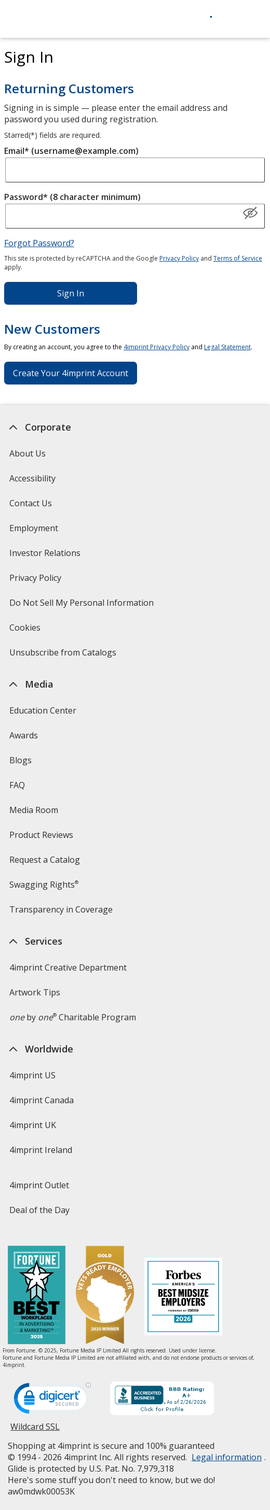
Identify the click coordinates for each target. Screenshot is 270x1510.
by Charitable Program (72, 1017)
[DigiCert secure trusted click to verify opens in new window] (52, 1401)
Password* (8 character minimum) (72, 197)
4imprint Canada (41, 1100)
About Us (27, 453)
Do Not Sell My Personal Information (82, 606)
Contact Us (30, 503)
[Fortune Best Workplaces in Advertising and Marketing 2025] (37, 1296)
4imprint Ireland (40, 1150)
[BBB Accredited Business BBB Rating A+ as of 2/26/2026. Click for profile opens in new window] (162, 1399)
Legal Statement (227, 347)
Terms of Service (237, 258)
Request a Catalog (44, 859)
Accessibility (32, 478)
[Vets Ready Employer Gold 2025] (105, 1296)
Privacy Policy (179, 258)
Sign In (70, 293)
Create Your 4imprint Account (70, 373)
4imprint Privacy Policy (157, 347)
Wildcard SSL (35, 1430)
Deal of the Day (39, 1210)
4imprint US (32, 1075)
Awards (23, 735)
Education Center (42, 710)
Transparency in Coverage (62, 913)
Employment (33, 528)
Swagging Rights (43, 884)
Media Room (33, 810)
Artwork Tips (34, 992)
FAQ (17, 785)
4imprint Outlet (39, 1185)
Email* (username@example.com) (71, 150)
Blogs (20, 760)
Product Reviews (41, 835)
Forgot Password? (39, 243)
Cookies (26, 631)
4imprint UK (32, 1125)
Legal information (227, 1457)
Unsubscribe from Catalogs (64, 656)
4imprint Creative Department (68, 967)
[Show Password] (250, 213)
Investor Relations (46, 556)
